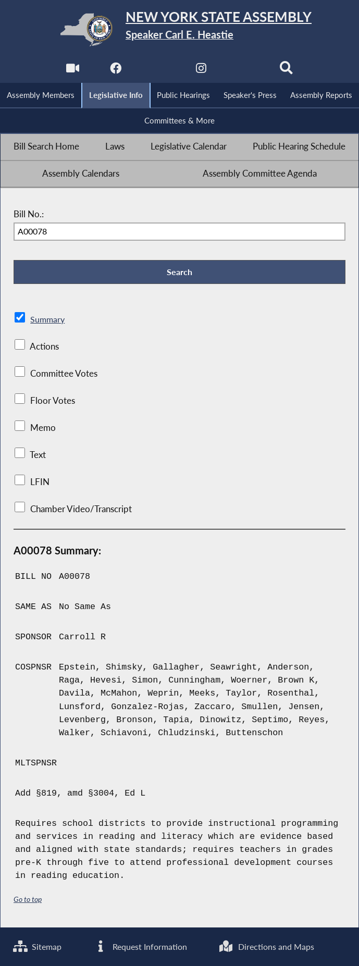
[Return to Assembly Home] (179, 29)
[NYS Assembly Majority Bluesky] (244, 71)
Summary (48, 321)
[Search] (287, 71)
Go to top (28, 900)
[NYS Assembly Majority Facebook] (115, 71)
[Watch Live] (72, 71)
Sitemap (38, 946)
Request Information (141, 946)
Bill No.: (29, 215)
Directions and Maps (268, 946)
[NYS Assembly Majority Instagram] (201, 71)
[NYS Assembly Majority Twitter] (158, 71)
